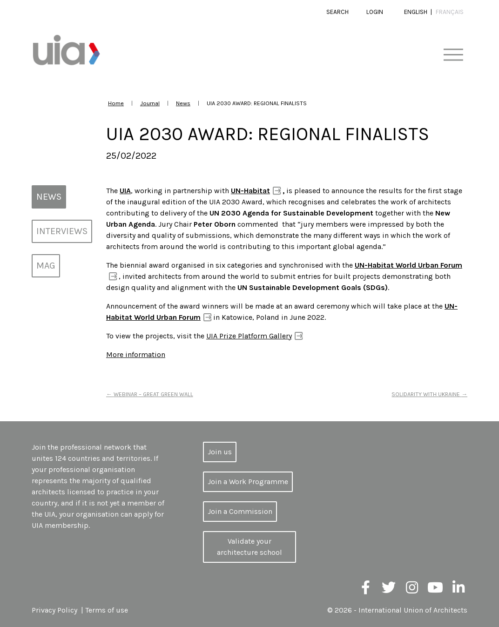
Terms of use (106, 610)
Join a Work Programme (248, 481)
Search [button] (337, 11)
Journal (150, 103)
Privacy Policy (54, 610)
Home (116, 103)
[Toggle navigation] (453, 55)
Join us (220, 451)
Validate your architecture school (249, 547)
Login (374, 11)
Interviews (62, 231)
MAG (45, 265)
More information (135, 354)
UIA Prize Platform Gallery (249, 335)
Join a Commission (240, 511)
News (183, 103)
